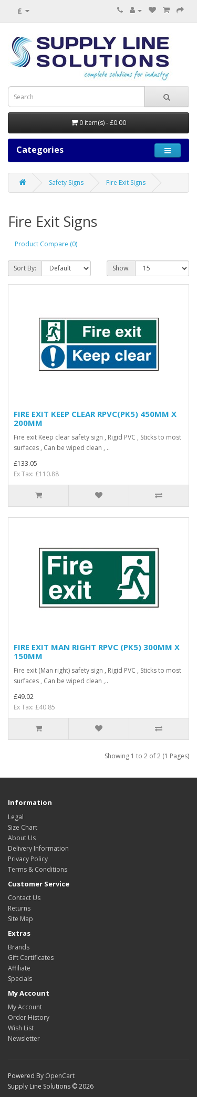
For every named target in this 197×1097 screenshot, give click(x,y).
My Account (25, 1006)
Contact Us (24, 897)
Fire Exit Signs (126, 182)
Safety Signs (66, 182)
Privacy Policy (28, 858)
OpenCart (60, 1075)
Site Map (20, 918)
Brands (18, 947)
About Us (22, 837)
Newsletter (24, 1038)
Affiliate (19, 968)
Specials (20, 978)
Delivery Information (38, 848)
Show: (121, 268)
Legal (16, 816)
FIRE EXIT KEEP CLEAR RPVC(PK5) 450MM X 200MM (95, 418)
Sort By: (25, 268)
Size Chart (22, 827)
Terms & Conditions (37, 869)
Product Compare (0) (46, 243)
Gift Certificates (31, 957)
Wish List (21, 1027)
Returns (19, 908)
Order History (28, 1017)
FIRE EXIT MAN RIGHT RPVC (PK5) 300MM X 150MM (97, 651)
